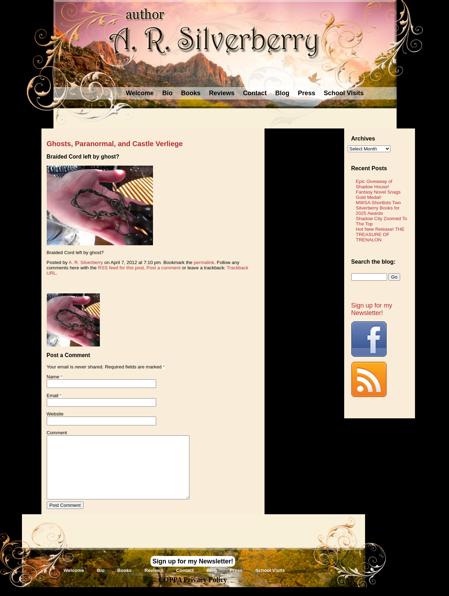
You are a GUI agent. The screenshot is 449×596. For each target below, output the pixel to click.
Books (190, 93)
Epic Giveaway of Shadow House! (374, 184)
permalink (204, 262)
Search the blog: (373, 262)
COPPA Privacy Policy (192, 580)
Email (52, 395)
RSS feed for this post (121, 267)
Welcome (140, 93)
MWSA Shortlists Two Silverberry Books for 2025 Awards (378, 208)
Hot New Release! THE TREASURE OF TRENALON (380, 234)
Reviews (221, 93)
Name (53, 376)
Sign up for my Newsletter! (371, 309)
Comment (57, 432)
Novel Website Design (277, 591)
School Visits (344, 93)
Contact (255, 93)
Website (55, 414)
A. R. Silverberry (86, 262)
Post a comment (164, 267)
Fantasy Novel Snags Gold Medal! (378, 194)
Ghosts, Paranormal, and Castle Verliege (115, 144)
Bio (167, 93)
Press (306, 93)
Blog (282, 93)
